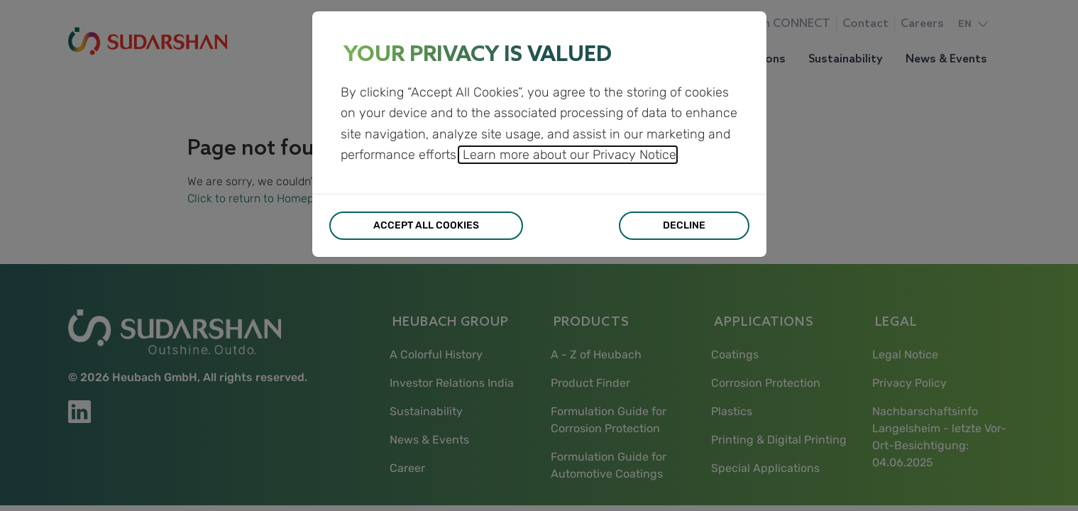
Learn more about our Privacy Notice (567, 155)
